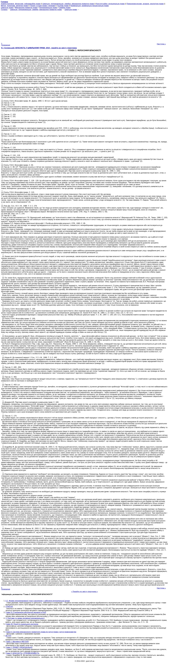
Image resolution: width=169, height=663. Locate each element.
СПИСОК (9, 606)
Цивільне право (7, 8)
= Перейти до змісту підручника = (84, 591)
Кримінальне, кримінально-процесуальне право (90, 6)
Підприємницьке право (48, 8)
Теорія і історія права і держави (42, 6)
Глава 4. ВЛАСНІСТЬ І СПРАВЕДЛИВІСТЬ (22, 653)
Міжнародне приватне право (26, 8)
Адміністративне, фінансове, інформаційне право (21, 4)
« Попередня (5, 44)
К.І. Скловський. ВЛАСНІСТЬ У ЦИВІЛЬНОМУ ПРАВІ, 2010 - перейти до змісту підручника (39, 48)
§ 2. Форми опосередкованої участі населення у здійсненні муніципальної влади (37, 601)
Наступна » (161, 44)
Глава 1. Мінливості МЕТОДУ (17, 641)
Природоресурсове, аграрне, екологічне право (145, 4)
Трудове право (63, 6)
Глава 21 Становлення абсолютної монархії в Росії (25, 612)
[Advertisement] (84, 26)
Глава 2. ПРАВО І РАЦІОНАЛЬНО (18, 647)
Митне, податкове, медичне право (14, 6)
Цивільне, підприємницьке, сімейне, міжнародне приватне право (68, 4)
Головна (4, 9)
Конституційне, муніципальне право (110, 4)
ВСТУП (8, 636)
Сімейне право (65, 8)
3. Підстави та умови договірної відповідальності (25, 618)
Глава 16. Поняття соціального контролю (21, 624)
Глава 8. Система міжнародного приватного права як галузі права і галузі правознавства (40, 632)
